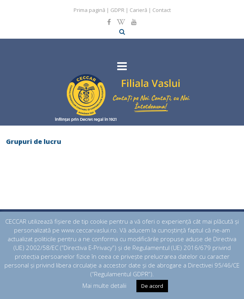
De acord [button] (152, 285)
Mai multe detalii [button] (104, 285)
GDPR (117, 10)
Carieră (138, 10)
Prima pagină (89, 10)
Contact (161, 10)
